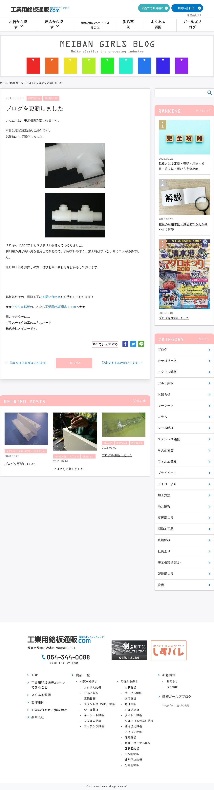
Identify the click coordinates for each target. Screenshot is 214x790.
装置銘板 (130, 698)
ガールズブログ (193, 25)
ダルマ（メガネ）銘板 (139, 721)
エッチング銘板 (94, 726)
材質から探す (19, 25)
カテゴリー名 (167, 360)
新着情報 (168, 675)
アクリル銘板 (167, 372)
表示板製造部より (171, 562)
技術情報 (172, 687)
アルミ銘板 (166, 383)
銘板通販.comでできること (97, 25)
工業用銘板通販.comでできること (48, 685)
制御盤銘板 (132, 754)
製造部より (166, 573)
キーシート (166, 405)
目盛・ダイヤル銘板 (138, 743)
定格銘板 (130, 687)
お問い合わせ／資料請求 (49, 709)
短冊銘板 (130, 704)
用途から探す (53, 25)
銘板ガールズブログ (22, 82)
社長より (164, 551)
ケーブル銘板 (133, 693)
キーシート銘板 (94, 715)
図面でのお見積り (152, 8)
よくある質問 (161, 25)
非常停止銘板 (133, 759)
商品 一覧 (83, 675)
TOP (34, 675)
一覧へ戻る (74, 361)
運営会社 (192, 15)
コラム (162, 416)
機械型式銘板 (133, 726)
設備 (161, 585)
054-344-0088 (68, 657)
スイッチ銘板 (133, 732)
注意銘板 (130, 737)
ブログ (162, 349)
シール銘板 (166, 428)
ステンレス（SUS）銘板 (99, 704)
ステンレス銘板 (169, 439)
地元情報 (164, 506)
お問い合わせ (186, 8)
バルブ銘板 (132, 710)
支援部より (166, 517)
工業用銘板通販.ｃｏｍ (61, 306)
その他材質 (166, 450)
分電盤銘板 (132, 765)
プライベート (167, 473)
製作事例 (134, 25)
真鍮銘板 (164, 540)
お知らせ (164, 394)
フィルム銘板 (167, 461)
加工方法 (164, 495)
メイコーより (167, 484)
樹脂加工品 (166, 529)
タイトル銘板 (133, 715)
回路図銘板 (132, 748)
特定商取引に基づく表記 (175, 705)
